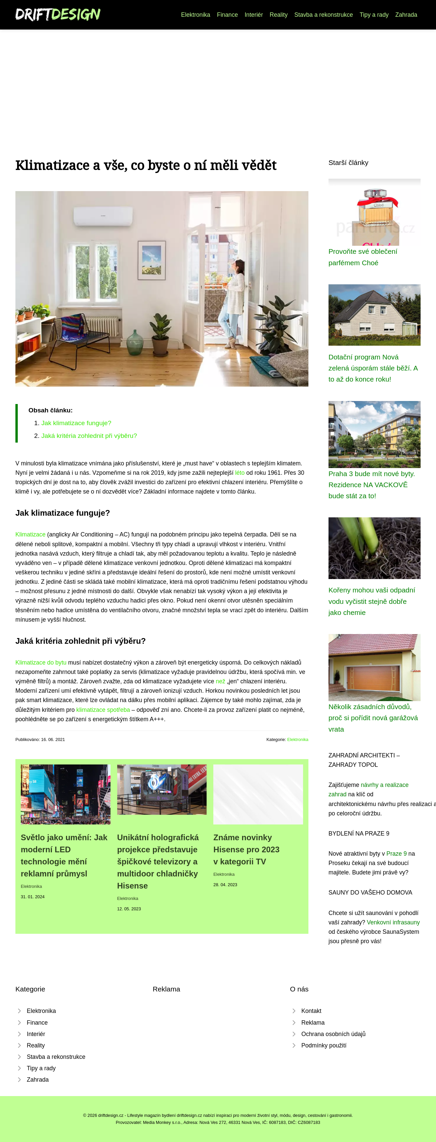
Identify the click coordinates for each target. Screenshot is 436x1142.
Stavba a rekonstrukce (323, 14)
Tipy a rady (374, 14)
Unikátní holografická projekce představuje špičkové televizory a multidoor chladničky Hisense (158, 861)
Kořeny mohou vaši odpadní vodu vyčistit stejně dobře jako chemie (372, 601)
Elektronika (195, 14)
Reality (279, 14)
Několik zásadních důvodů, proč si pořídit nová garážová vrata (373, 718)
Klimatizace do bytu (41, 662)
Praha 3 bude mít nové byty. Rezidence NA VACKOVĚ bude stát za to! (372, 485)
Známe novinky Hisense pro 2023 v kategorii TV (246, 849)
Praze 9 (396, 853)
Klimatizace (30, 534)
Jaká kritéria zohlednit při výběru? (89, 435)
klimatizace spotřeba (103, 709)
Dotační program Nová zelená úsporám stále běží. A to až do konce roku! (373, 368)
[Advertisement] (218, 80)
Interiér (253, 14)
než (220, 681)
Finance (227, 14)
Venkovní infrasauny (393, 922)
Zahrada (406, 14)
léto (239, 472)
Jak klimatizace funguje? (76, 422)
